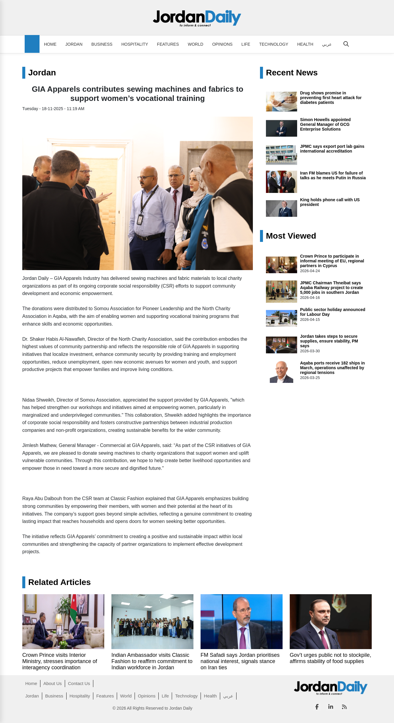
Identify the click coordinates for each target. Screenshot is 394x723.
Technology (273, 44)
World (195, 44)
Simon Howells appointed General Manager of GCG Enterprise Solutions (325, 124)
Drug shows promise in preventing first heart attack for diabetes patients (331, 98)
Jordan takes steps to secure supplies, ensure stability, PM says (329, 341)
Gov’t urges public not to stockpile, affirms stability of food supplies (330, 658)
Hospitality (134, 44)
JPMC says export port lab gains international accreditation (332, 148)
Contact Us (79, 683)
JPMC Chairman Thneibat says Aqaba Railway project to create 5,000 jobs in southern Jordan (331, 287)
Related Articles (59, 582)
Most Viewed (291, 236)
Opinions (222, 44)
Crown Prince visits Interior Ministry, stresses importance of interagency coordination (59, 661)
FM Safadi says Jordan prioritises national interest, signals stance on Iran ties (240, 661)
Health (305, 44)
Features (168, 44)
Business (102, 44)
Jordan (74, 44)
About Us (52, 683)
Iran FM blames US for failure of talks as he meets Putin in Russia (333, 175)
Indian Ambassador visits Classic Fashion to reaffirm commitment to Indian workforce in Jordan (152, 661)
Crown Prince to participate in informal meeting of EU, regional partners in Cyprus (332, 261)
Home (50, 44)
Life (246, 44)
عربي (327, 44)
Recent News (292, 73)
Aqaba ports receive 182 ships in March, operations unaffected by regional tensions (332, 368)
